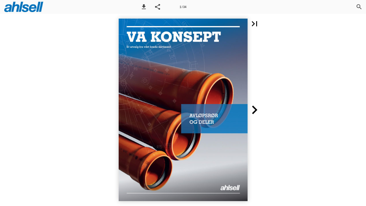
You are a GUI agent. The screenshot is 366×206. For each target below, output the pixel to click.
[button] (144, 7)
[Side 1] (183, 7)
